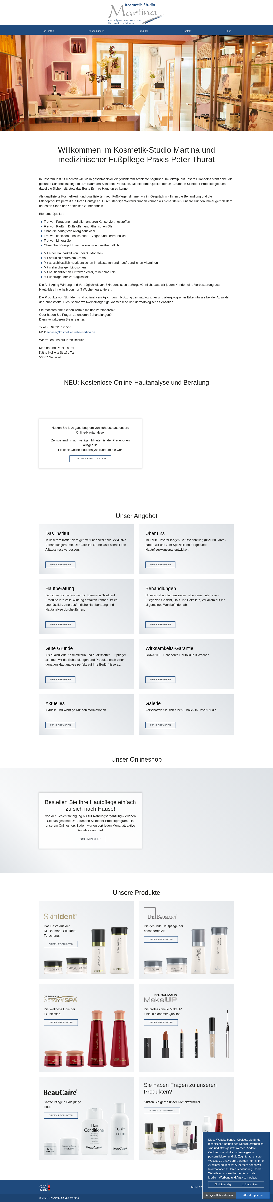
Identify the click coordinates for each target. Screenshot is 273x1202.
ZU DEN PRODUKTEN (61, 947)
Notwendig (223, 1184)
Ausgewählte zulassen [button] (219, 1195)
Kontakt (187, 33)
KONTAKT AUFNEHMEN (162, 1115)
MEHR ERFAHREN (61, 568)
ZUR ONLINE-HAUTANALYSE (90, 462)
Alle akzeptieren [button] (253, 1195)
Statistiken (250, 1184)
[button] (20, 86)
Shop (227, 33)
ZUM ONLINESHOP (90, 842)
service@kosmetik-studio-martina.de (72, 335)
